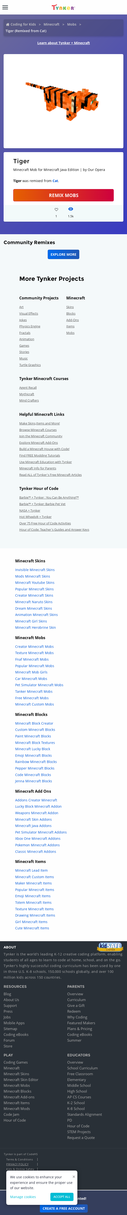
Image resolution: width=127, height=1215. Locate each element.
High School (77, 1091)
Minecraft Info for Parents (37, 468)
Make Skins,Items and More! (39, 423)
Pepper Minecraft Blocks (34, 768)
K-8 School (76, 1108)
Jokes (23, 320)
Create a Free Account (64, 1208)
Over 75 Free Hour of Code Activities (45, 523)
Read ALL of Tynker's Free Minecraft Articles (50, 475)
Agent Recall (28, 387)
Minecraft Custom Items (34, 877)
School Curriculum (82, 1068)
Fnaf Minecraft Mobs (32, 659)
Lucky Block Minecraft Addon (38, 806)
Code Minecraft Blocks (33, 774)
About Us (11, 999)
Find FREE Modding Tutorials (39, 455)
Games (24, 345)
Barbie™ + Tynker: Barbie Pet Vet (42, 504)
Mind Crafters (29, 400)
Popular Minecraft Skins (34, 589)
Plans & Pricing (79, 1028)
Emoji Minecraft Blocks (33, 755)
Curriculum (76, 999)
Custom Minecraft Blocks (35, 729)
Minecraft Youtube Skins (34, 582)
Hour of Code (15, 1120)
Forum (9, 1040)
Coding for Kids (23, 24)
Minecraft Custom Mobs (34, 704)
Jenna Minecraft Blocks (33, 781)
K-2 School (76, 1102)
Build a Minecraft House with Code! (44, 449)
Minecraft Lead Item (31, 870)
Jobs (7, 1017)
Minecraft (52, 24)
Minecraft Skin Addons (33, 819)
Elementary (76, 1079)
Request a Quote (81, 1137)
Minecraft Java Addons (33, 825)
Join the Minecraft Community (40, 436)
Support (10, 1005)
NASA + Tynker (29, 510)
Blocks (70, 313)
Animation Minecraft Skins (36, 614)
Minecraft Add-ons (19, 1097)
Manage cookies (23, 1196)
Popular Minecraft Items (34, 889)
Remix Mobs (63, 195)
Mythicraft (26, 394)
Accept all (61, 1197)
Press (8, 1011)
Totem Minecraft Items (33, 902)
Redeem (74, 1011)
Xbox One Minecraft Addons (37, 838)
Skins (70, 307)
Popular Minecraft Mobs (34, 666)
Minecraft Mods (17, 1108)
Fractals (24, 333)
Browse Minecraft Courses (38, 430)
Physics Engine (29, 326)
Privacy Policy (17, 1164)
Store (8, 1046)
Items (70, 326)
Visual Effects (28, 313)
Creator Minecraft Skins (34, 595)
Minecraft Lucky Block (32, 749)
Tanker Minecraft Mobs (34, 691)
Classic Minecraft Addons (35, 851)
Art (21, 307)
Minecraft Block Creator (34, 723)
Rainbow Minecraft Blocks (36, 761)
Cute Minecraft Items (32, 928)
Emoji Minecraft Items (33, 896)
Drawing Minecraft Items (35, 915)
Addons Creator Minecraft (36, 800)
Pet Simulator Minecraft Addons (41, 832)
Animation (26, 339)
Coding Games (16, 1062)
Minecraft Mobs (17, 1085)
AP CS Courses (79, 1097)
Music (23, 358)
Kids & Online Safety (20, 1169)
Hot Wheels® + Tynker (35, 517)
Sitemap (10, 1028)
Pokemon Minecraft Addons (37, 845)
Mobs (71, 24)
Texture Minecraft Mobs (34, 652)
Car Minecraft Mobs (31, 678)
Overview (75, 993)
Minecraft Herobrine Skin (35, 627)
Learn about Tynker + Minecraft (63, 43)
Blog (7, 993)
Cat (55, 180)
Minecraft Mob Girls (31, 672)
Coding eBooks (16, 1034)
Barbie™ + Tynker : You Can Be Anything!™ (49, 497)
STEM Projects (79, 1131)
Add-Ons (72, 320)
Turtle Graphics (30, 365)
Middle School (79, 1085)
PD (69, 1120)
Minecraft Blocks (17, 1091)
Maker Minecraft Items (33, 883)
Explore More (63, 254)
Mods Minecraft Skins (32, 576)
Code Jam (11, 1114)
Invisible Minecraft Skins (35, 569)
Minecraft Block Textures (35, 742)
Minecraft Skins (16, 1073)
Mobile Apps (14, 1022)
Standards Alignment (84, 1114)
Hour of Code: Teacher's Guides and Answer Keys (54, 529)
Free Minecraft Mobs (32, 698)
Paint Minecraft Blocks (33, 736)
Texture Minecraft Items (34, 909)
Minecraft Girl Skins (31, 621)
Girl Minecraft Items (31, 921)
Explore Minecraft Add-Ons (38, 442)
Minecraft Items (17, 1102)
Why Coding (77, 1017)
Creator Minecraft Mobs (34, 646)
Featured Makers (81, 1022)
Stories (24, 352)
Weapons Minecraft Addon (36, 813)
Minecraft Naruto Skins (34, 602)
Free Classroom (80, 1073)
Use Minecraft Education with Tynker (45, 462)
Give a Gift (76, 1005)
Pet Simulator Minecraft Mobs (39, 685)
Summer (74, 1040)
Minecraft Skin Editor (21, 1079)
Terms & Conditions (19, 1159)
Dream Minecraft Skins (33, 608)
